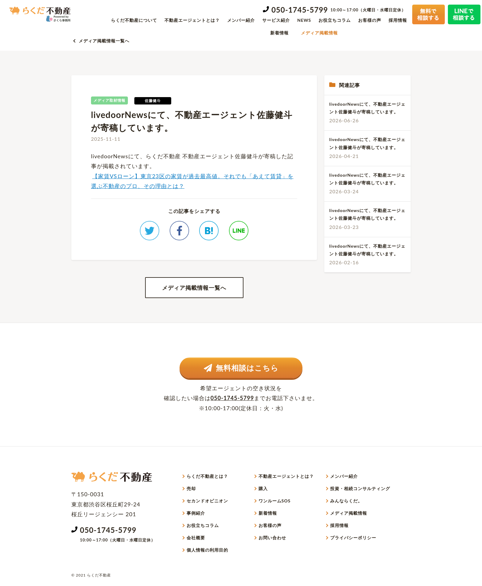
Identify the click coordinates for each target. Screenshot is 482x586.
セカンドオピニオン (207, 500)
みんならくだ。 (346, 500)
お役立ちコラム (334, 20)
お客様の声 (369, 20)
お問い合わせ (272, 537)
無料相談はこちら (241, 367)
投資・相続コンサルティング (360, 488)
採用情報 (398, 20)
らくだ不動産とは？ (207, 476)
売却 (191, 488)
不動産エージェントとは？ (192, 20)
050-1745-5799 (299, 9)
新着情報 (279, 32)
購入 (263, 488)
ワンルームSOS (275, 500)
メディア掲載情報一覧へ (104, 40)
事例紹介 (196, 513)
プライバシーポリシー (353, 537)
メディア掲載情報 (319, 32)
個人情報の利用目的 (207, 550)
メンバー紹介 (241, 20)
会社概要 (196, 537)
